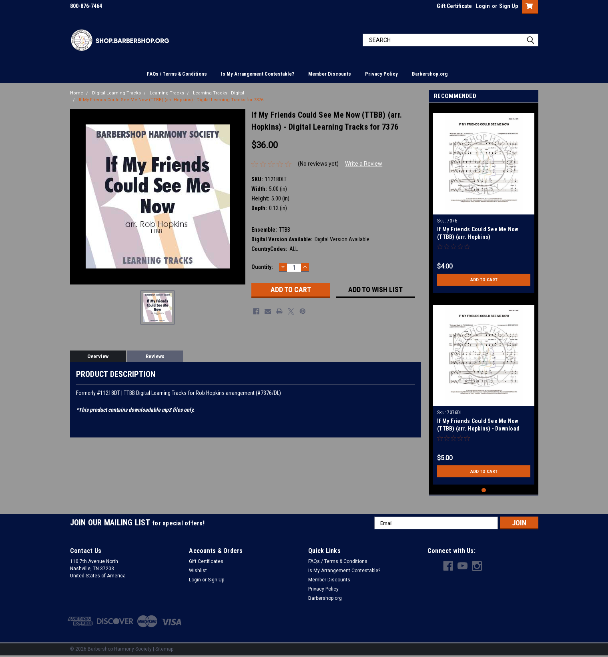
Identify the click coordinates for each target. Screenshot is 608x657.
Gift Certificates (206, 561)
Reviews (155, 356)
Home (76, 93)
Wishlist (198, 570)
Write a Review (363, 163)
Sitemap (164, 649)
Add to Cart (484, 279)
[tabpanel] (483, 200)
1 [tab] (484, 490)
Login (483, 6)
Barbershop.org (429, 74)
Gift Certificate (454, 6)
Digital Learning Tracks (116, 93)
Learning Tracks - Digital (218, 93)
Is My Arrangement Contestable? (257, 74)
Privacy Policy (381, 74)
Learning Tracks (167, 93)
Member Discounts (329, 74)
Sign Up (508, 6)
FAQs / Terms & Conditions (177, 74)
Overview (97, 356)
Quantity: (262, 267)
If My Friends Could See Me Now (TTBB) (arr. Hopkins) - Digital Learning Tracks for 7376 (171, 99)
